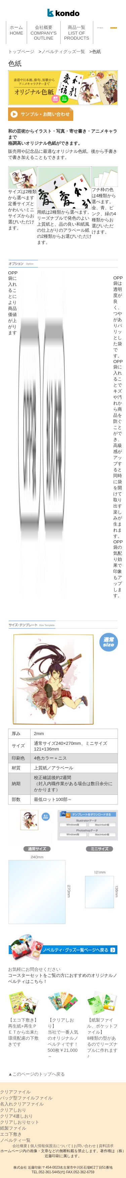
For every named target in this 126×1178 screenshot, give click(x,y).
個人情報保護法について (50, 1146)
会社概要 (44, 33)
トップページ (21, 51)
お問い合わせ (85, 1146)
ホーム (16, 30)
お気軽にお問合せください (34, 969)
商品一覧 (76, 33)
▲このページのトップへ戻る (36, 1074)
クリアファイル (15, 1091)
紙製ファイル (13, 1128)
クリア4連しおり (16, 1116)
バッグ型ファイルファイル (26, 1097)
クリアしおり (13, 1110)
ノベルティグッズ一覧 (63, 51)
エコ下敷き (11, 1134)
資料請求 (106, 1146)
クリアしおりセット (19, 1122)
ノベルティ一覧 (15, 1140)
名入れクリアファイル (22, 1103)
